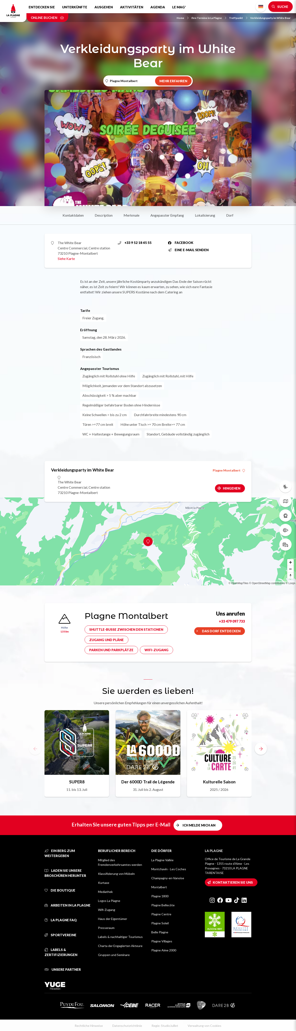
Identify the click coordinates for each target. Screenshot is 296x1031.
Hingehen (231, 488)
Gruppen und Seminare (114, 955)
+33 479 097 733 (232, 621)
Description (104, 215)
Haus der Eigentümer (112, 919)
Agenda (157, 7)
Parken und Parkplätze (111, 650)
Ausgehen (103, 7)
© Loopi (290, 583)
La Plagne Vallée (162, 860)
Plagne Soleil (160, 923)
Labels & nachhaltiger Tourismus (120, 937)
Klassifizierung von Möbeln (116, 874)
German (260, 6)
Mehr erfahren (173, 81)
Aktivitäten (131, 7)
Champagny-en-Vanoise (167, 878)
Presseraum (106, 928)
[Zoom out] (290, 569)
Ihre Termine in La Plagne (208, 18)
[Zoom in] (290, 562)
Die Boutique (59, 890)
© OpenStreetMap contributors (267, 583)
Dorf (229, 215)
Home (183, 18)
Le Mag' (179, 7)
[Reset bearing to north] (290, 575)
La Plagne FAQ (60, 920)
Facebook (180, 243)
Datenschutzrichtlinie (127, 1025)
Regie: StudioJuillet (165, 1025)
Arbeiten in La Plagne (67, 905)
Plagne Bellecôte (163, 905)
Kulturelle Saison (219, 781)
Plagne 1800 (159, 896)
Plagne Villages (161, 941)
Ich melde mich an (199, 825)
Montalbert (159, 887)
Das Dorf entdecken (221, 631)
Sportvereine (60, 935)
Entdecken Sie (42, 7)
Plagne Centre (161, 914)
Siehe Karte (66, 258)
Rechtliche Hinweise (89, 1025)
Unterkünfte (74, 7)
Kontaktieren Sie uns (233, 882)
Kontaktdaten (73, 215)
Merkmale (131, 215)
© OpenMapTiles (238, 583)
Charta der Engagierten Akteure (120, 946)
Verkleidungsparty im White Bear (270, 18)
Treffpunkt (238, 18)
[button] (261, 748)
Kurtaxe (103, 883)
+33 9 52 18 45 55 (135, 243)
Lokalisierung (205, 215)
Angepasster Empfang (167, 215)
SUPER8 (77, 781)
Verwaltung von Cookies (204, 1025)
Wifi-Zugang (156, 650)
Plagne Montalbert (229, 470)
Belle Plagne (159, 932)
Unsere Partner (62, 969)
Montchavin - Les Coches (168, 869)
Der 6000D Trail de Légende (148, 781)
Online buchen (47, 18)
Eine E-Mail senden (188, 250)
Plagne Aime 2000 (163, 950)
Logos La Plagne (109, 901)
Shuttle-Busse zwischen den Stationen (126, 629)
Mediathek (105, 892)
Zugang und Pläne (106, 640)
